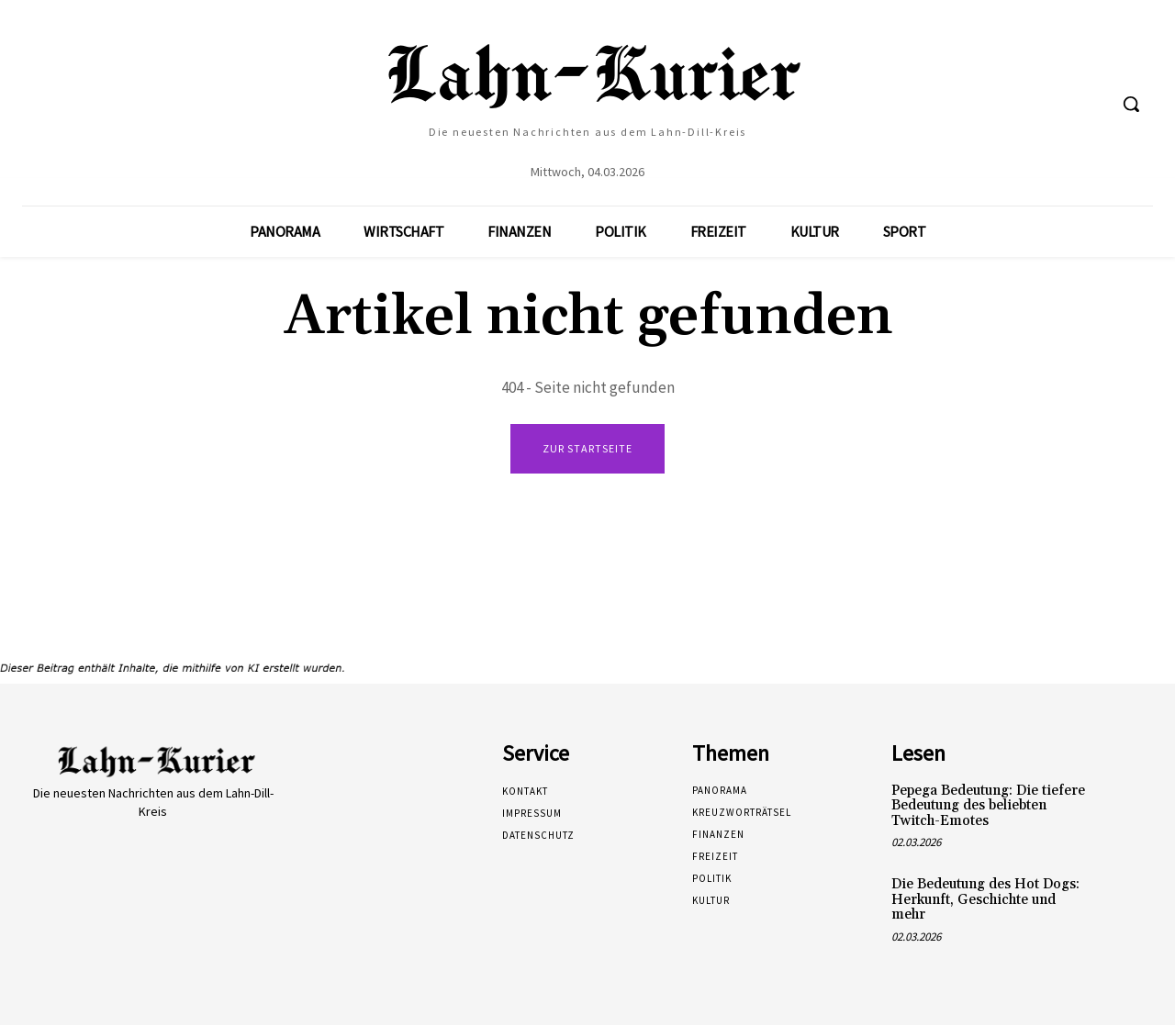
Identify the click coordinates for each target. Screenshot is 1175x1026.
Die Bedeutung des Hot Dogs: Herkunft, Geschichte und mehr (985, 900)
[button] (1131, 104)
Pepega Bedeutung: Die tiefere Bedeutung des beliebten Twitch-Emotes (988, 807)
